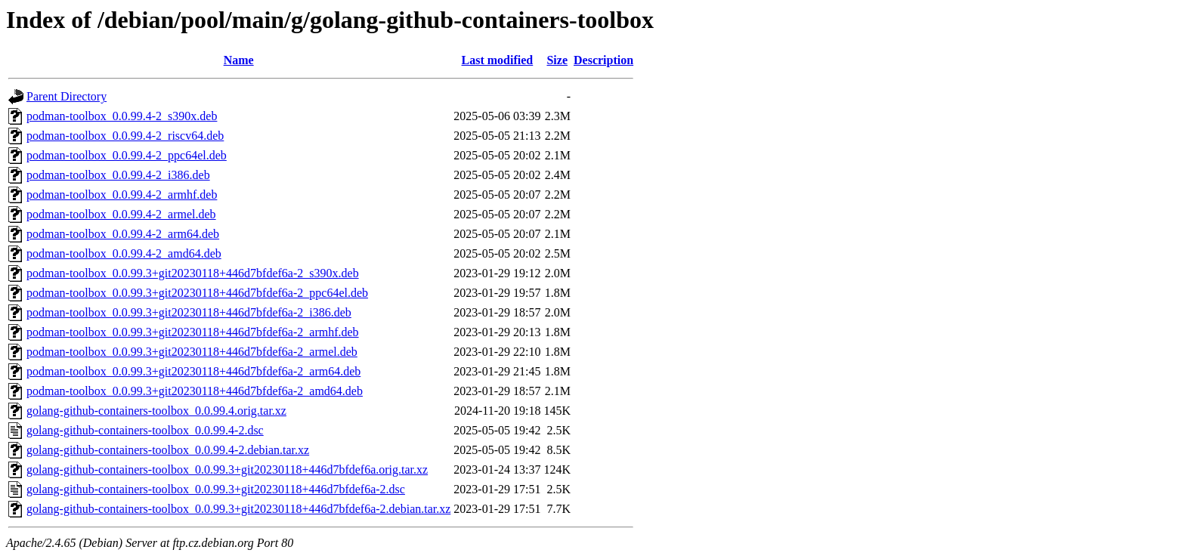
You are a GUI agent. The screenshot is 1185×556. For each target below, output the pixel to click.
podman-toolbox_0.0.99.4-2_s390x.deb (121, 116)
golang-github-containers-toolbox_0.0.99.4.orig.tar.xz (156, 410)
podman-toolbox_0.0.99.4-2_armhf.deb (121, 194)
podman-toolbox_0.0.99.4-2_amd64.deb (123, 253)
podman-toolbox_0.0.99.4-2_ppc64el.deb (126, 155)
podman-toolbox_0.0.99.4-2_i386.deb (118, 174)
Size (557, 60)
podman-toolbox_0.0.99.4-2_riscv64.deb (125, 135)
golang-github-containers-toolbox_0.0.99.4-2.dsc (145, 430)
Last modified (498, 60)
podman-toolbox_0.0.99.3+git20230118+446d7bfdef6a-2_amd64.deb (194, 391)
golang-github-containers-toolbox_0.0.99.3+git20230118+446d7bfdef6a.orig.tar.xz (227, 469)
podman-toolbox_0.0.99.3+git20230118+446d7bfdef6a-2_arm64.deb (193, 371)
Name (239, 60)
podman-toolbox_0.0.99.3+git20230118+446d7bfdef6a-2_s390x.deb (192, 273)
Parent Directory (66, 96)
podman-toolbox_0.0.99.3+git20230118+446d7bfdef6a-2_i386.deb (188, 312)
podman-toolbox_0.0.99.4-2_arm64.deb (122, 233)
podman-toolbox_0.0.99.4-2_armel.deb (121, 214)
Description (603, 60)
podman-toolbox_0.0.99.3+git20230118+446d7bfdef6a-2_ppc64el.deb (197, 292)
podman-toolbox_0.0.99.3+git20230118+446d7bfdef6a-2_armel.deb (191, 351)
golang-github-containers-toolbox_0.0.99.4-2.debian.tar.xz (167, 449)
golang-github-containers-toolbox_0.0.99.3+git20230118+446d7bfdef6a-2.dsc (215, 489)
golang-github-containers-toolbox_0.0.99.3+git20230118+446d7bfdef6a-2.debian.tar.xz (238, 508)
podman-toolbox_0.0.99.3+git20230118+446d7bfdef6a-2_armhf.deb (192, 332)
